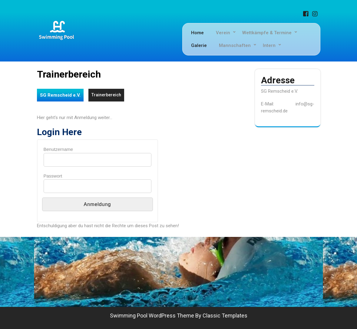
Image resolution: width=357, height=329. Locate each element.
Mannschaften (235, 45)
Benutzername (58, 149)
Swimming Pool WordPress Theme (152, 315)
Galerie (199, 45)
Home (197, 32)
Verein (223, 32)
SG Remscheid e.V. (60, 95)
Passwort (53, 175)
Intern (269, 45)
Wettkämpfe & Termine (267, 32)
